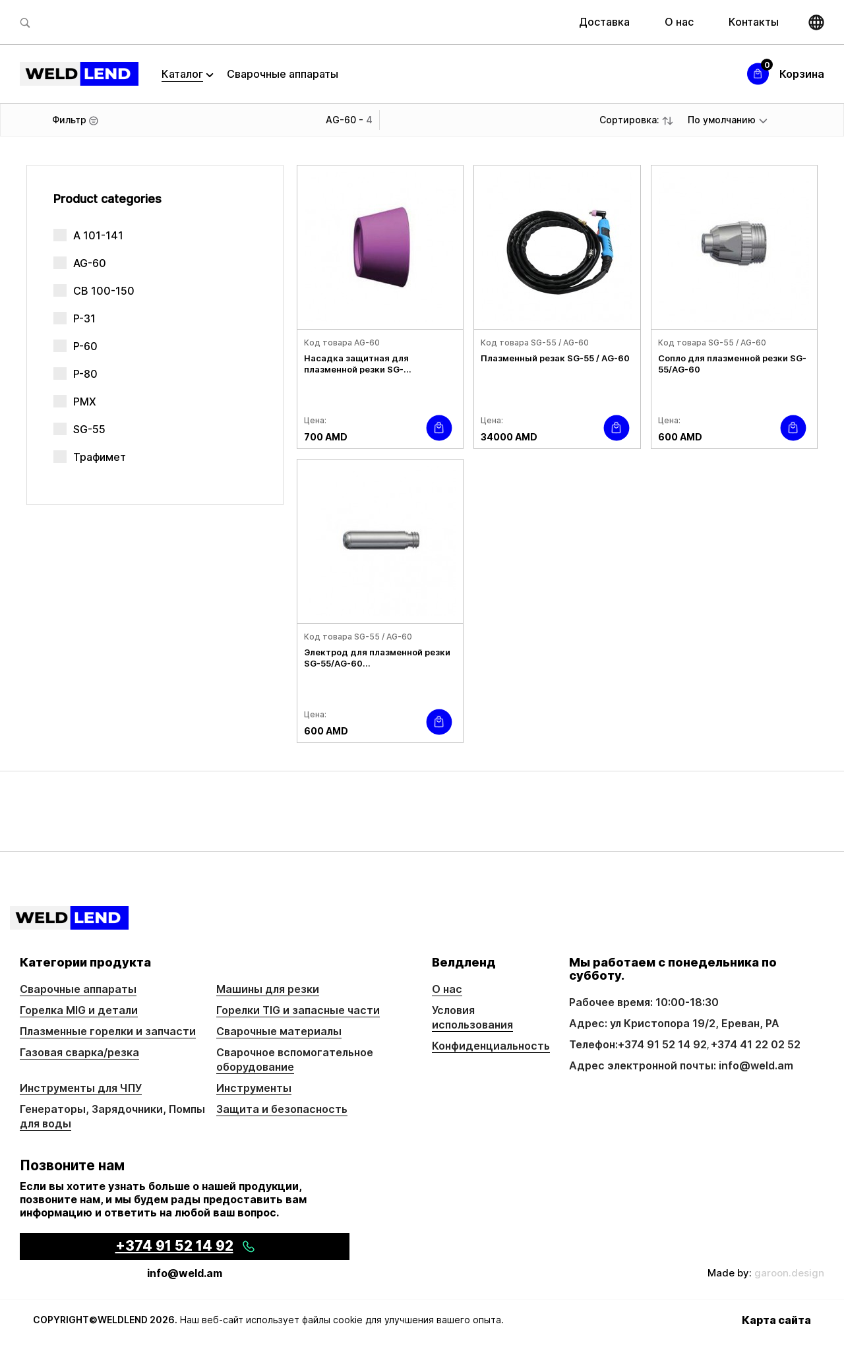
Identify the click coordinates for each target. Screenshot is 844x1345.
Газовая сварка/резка (79, 1052)
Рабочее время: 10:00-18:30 (644, 1002)
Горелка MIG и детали (79, 1010)
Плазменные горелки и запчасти (108, 1031)
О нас (679, 21)
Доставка (604, 21)
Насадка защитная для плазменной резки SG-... (357, 363)
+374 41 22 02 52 (755, 1044)
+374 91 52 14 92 (662, 1044)
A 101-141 (98, 235)
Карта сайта (776, 1320)
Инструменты (253, 1087)
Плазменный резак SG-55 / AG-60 (555, 358)
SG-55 (89, 429)
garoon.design (789, 1273)
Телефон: (593, 1044)
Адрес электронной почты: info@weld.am (681, 1065)
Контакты (754, 21)
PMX (84, 401)
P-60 (85, 346)
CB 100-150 (104, 290)
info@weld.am (184, 1273)
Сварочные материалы (279, 1031)
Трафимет (99, 456)
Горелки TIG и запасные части (298, 1010)
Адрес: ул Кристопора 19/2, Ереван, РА (674, 1023)
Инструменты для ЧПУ (81, 1087)
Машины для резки (267, 989)
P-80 (85, 373)
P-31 (84, 318)
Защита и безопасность (281, 1109)
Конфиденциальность (491, 1045)
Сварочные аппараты (282, 73)
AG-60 (89, 263)
